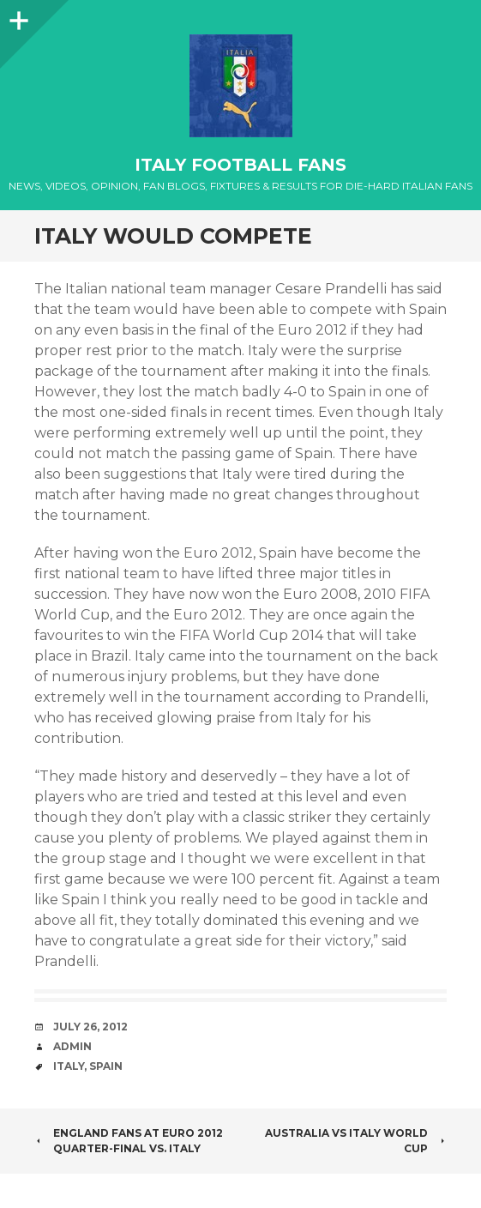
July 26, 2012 (90, 1026)
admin (72, 1046)
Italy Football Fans (240, 164)
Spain (106, 1066)
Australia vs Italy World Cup (356, 1140)
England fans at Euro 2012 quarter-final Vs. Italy (128, 1140)
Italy (68, 1066)
